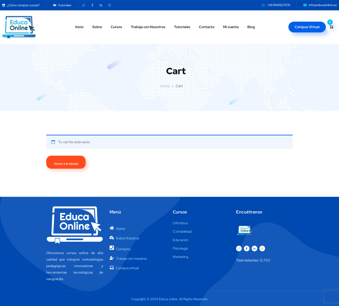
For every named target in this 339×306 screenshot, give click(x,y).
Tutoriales (182, 27)
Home (165, 86)
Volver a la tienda (66, 164)
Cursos (116, 27)
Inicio (79, 27)
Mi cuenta (231, 27)
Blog (251, 27)
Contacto (206, 27)
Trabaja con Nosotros (148, 27)
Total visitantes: (248, 260)
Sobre (97, 27)
